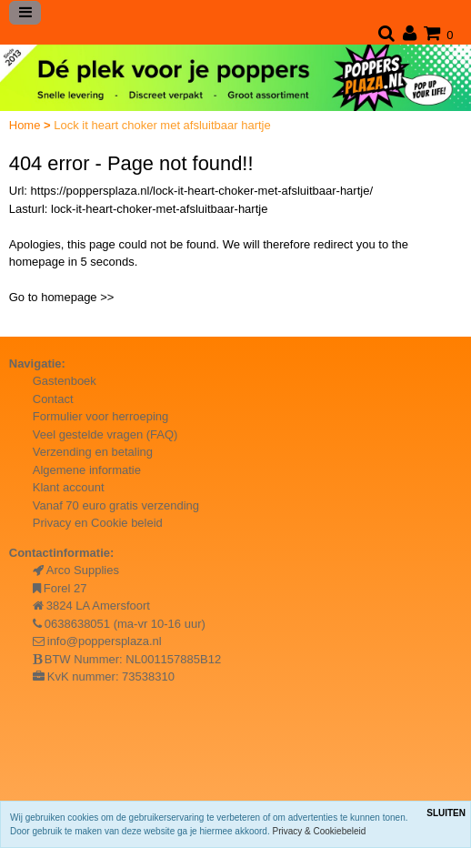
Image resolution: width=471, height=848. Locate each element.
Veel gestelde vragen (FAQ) (105, 434)
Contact (53, 399)
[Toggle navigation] (25, 13)
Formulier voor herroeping (101, 416)
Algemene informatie (87, 470)
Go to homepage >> (62, 297)
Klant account (69, 487)
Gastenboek (64, 381)
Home (26, 125)
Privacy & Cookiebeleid (319, 831)
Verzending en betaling (93, 452)
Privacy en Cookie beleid (98, 523)
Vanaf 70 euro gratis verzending (116, 505)
